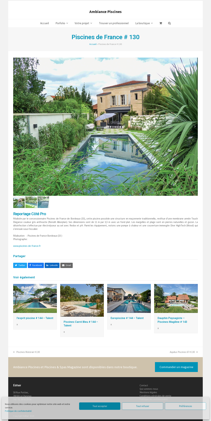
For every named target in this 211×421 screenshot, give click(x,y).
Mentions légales (148, 392)
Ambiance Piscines (105, 11)
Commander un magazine (176, 367)
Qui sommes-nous (149, 388)
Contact (144, 385)
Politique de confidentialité (18, 410)
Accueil (92, 44)
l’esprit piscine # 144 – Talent (35, 318)
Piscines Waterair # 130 (26, 352)
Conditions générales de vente (155, 395)
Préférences (185, 406)
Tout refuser (142, 406)
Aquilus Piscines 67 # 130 (184, 352)
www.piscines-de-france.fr (27, 245)
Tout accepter (99, 406)
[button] (160, 23)
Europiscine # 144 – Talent (127, 318)
